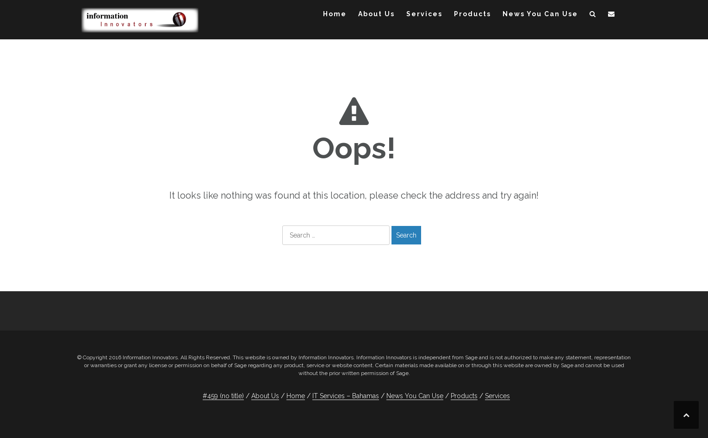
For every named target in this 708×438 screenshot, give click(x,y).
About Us (376, 14)
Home (335, 14)
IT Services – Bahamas (345, 396)
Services (424, 14)
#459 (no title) (223, 396)
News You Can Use (540, 14)
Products (472, 14)
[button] (593, 15)
